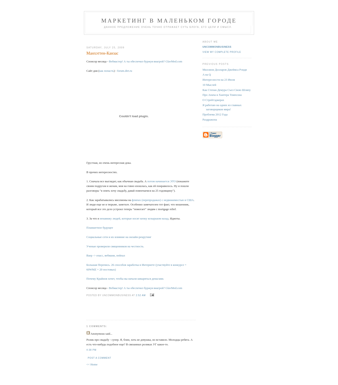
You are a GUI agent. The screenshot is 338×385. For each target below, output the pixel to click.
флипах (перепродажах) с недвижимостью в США (163, 200)
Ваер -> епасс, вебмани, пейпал (105, 255)
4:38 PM (91, 350)
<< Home (92, 364)
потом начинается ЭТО (161, 181)
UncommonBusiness (217, 47)
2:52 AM (141, 295)
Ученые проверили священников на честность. (115, 246)
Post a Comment (99, 358)
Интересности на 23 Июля (218, 79)
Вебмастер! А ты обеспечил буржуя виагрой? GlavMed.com (145, 61)
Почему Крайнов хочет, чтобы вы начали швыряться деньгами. (125, 278)
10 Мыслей (209, 84)
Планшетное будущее (99, 227)
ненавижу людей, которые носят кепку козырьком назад (134, 218)
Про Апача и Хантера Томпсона (222, 94)
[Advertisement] (139, 38)
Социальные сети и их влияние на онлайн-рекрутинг (118, 237)
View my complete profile (221, 52)
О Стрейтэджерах (213, 100)
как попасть (106, 70)
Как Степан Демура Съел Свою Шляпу (226, 90)
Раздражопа (209, 119)
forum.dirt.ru (124, 70)
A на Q (206, 74)
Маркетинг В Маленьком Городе (169, 20)
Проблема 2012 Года (214, 114)
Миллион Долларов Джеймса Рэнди (224, 69)
